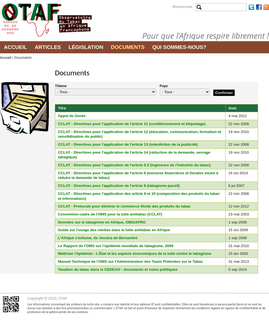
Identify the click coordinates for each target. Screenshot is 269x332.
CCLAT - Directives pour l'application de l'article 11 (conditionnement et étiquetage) (132, 124)
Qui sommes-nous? (179, 47)
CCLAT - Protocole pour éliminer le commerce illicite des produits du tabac (124, 206)
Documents (128, 47)
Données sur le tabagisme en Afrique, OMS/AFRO (102, 222)
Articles (48, 47)
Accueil (15, 47)
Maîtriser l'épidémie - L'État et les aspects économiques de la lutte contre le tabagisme (134, 253)
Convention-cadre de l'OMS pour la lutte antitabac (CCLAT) (110, 214)
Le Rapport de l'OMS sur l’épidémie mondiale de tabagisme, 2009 (115, 246)
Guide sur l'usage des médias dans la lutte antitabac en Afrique (114, 230)
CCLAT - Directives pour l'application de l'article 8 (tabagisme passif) (119, 186)
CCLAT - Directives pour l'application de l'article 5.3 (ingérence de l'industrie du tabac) (134, 165)
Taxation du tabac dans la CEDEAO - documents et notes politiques (118, 269)
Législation (86, 47)
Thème (61, 86)
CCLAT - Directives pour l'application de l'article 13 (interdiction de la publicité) (128, 144)
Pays (164, 86)
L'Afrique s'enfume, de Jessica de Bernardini (98, 238)
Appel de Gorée (71, 116)
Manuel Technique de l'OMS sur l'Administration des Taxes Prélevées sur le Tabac (130, 261)
